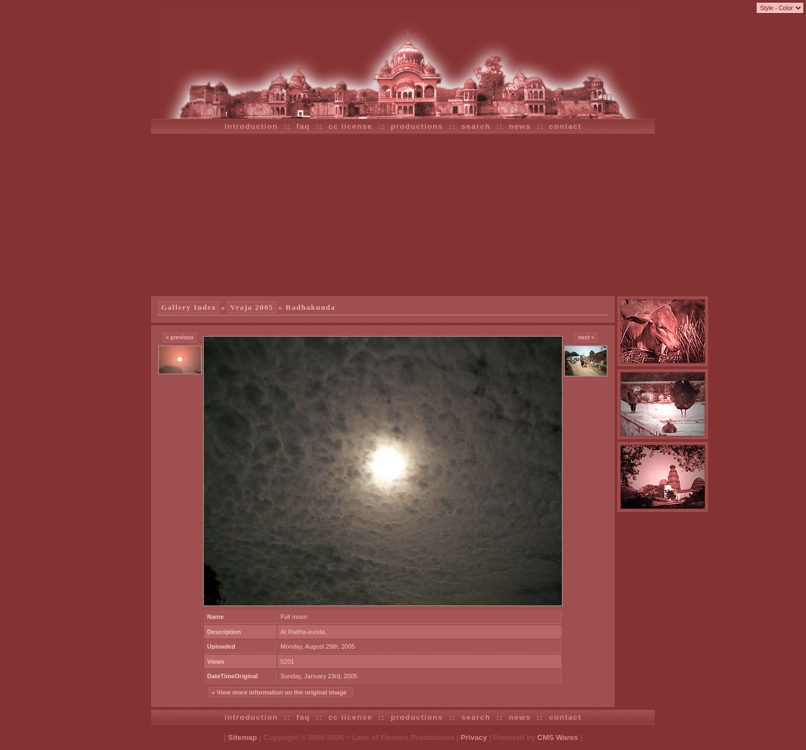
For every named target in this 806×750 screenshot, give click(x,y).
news (520, 126)
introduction (251, 126)
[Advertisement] (403, 215)
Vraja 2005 (251, 307)
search (475, 126)
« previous (180, 337)
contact (565, 126)
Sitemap (242, 737)
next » (585, 337)
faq (303, 126)
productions (417, 126)
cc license (351, 126)
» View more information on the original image (281, 692)
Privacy (474, 737)
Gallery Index (188, 307)
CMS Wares (557, 737)
